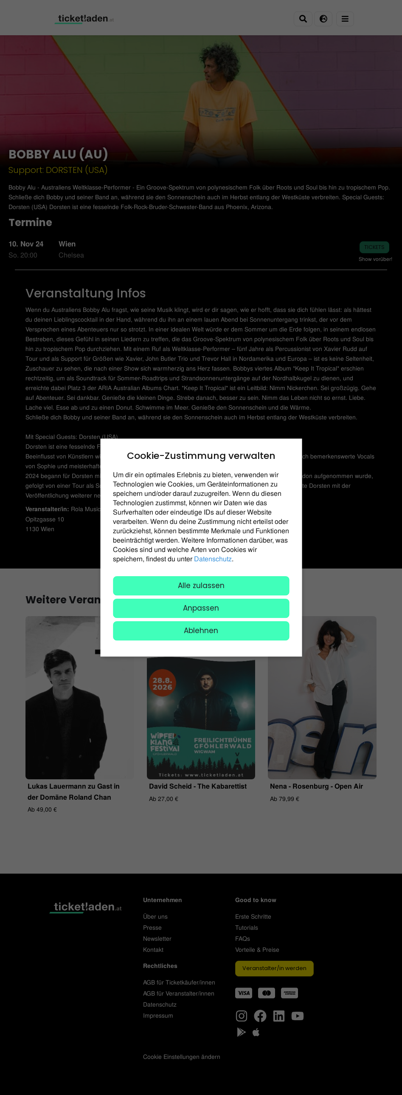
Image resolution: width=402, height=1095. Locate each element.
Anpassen (201, 608)
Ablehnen (201, 630)
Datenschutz (213, 558)
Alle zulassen (201, 585)
